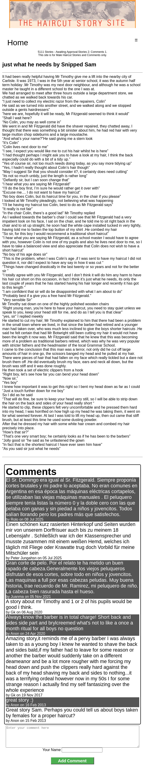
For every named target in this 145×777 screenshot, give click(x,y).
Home (17, 42)
